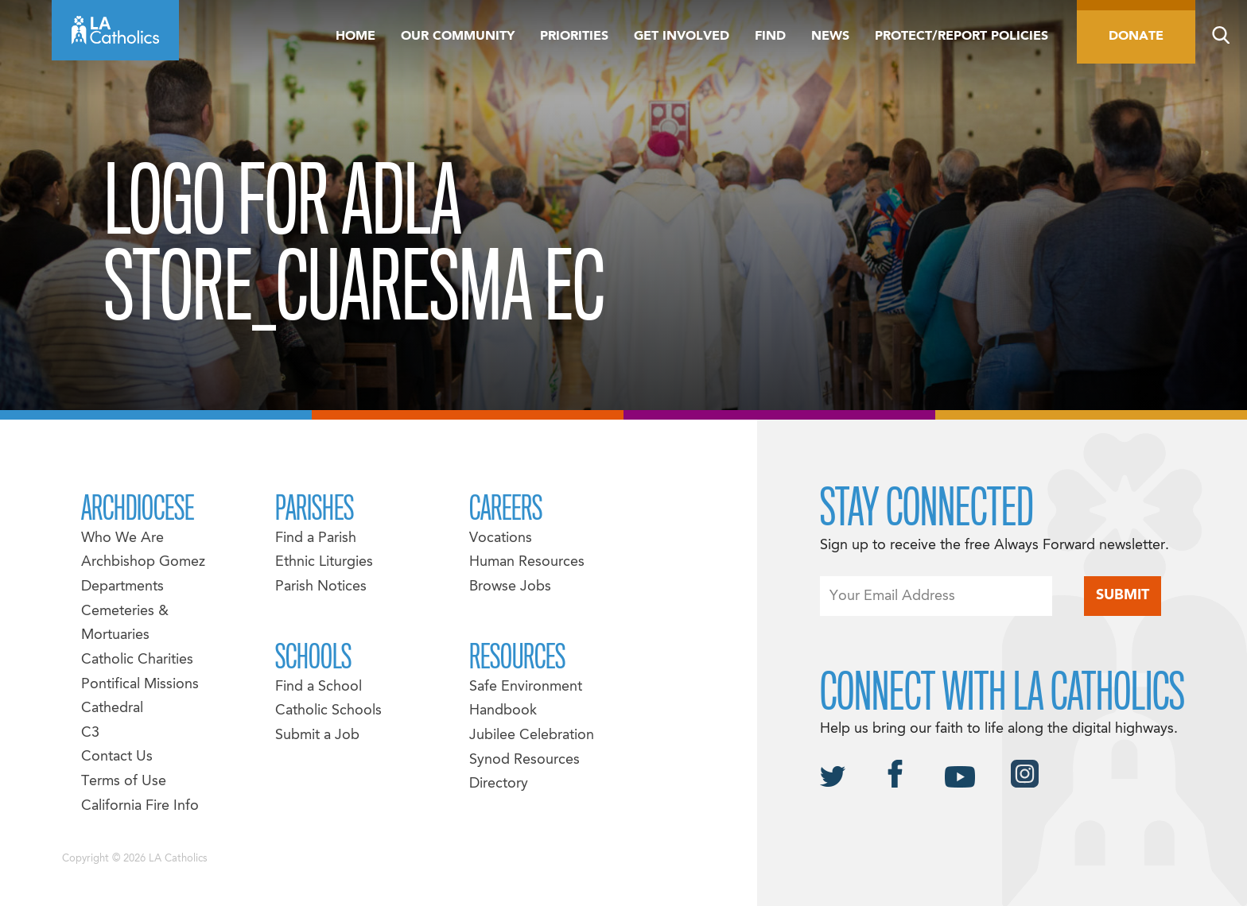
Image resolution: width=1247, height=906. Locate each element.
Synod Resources (524, 760)
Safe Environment (525, 687)
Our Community (458, 36)
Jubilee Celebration (531, 735)
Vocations (500, 538)
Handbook (503, 711)
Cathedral (112, 708)
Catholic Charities (137, 660)
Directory (498, 784)
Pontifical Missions (140, 684)
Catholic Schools (328, 711)
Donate (1136, 36)
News (830, 36)
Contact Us (117, 757)
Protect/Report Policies (961, 36)
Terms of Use (123, 781)
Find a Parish (315, 538)
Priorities (574, 36)
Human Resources (527, 562)
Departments (122, 587)
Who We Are (122, 538)
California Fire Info (140, 806)
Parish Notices (321, 587)
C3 (90, 733)
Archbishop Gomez (143, 562)
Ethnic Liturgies (324, 562)
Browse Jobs (510, 587)
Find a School (318, 687)
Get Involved (681, 36)
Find (770, 36)
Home (355, 36)
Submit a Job (317, 735)
